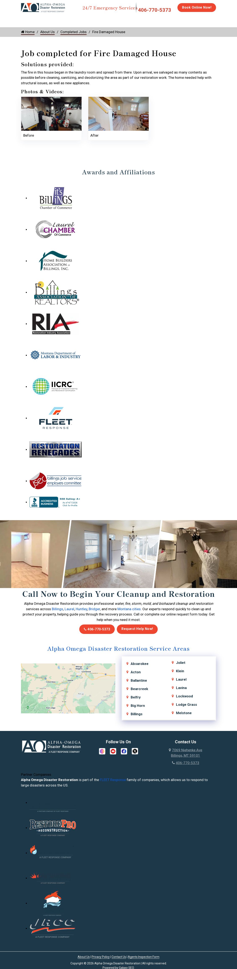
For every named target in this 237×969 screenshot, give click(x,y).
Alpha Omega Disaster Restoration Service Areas (118, 648)
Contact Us (119, 957)
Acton (136, 672)
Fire (64, 19)
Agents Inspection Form (143, 957)
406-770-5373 (154, 10)
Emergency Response (191, 21)
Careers (219, 19)
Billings (57, 609)
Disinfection (135, 19)
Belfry (136, 697)
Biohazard (162, 19)
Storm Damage (86, 21)
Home (25, 19)
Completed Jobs (73, 32)
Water (43, 19)
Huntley (81, 609)
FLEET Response (113, 780)
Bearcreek (139, 689)
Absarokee (139, 664)
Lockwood (184, 696)
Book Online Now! (196, 7)
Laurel (69, 609)
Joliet (180, 663)
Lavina (181, 688)
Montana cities (129, 609)
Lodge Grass (186, 704)
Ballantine (139, 680)
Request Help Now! (137, 629)
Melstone (184, 713)
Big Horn (138, 705)
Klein (180, 671)
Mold (109, 19)
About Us (47, 32)
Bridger (94, 609)
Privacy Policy (101, 957)
